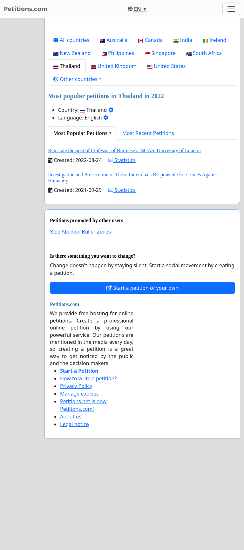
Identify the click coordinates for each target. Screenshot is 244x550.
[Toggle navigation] (231, 9)
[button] (77, 79)
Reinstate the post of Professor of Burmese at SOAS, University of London (124, 150)
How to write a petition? (88, 378)
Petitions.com (25, 8)
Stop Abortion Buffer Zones (80, 231)
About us (70, 416)
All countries (71, 40)
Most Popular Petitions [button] (80, 133)
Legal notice (74, 424)
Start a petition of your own (142, 287)
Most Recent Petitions (148, 133)
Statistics (122, 160)
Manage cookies (79, 393)
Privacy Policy (76, 386)
